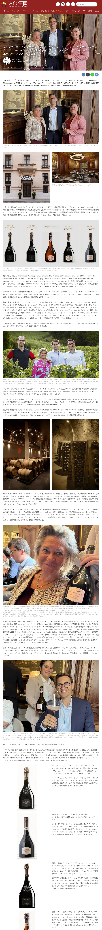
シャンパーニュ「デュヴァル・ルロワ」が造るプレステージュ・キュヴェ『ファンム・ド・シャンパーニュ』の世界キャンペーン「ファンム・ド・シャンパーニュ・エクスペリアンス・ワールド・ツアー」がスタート (50, 50)
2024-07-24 (16, 60)
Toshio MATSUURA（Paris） (21, 62)
